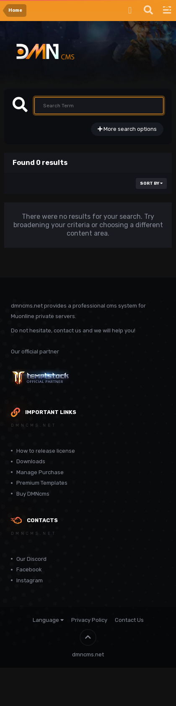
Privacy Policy (89, 620)
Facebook (29, 569)
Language (48, 620)
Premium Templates (41, 483)
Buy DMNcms (32, 494)
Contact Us (129, 620)
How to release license (45, 451)
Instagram (29, 580)
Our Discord (31, 559)
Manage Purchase (40, 472)
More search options (127, 129)
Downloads (30, 461)
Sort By (151, 183)
